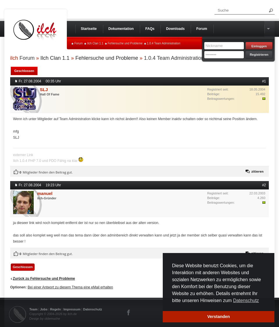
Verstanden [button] (218, 316)
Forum (78, 43)
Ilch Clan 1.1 (95, 43)
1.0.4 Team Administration (163, 43)
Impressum (72, 309)
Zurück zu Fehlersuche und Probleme (44, 279)
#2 (264, 185)
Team (33, 309)
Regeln (55, 309)
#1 (264, 81)
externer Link (23, 155)
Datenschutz (92, 309)
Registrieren (259, 54)
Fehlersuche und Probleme (125, 43)
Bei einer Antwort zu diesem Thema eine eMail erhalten (70, 287)
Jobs (44, 309)
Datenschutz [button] (246, 300)
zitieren (257, 171)
